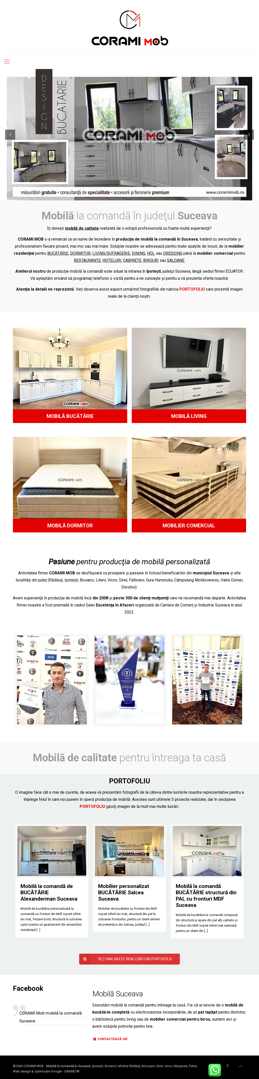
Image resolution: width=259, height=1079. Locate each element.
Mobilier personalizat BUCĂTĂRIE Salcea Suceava (123, 892)
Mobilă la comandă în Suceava (68, 1066)
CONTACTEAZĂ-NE (109, 1039)
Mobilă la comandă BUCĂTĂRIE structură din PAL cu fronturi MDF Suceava (206, 895)
